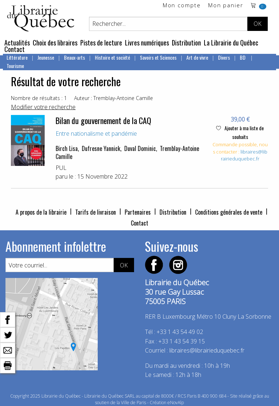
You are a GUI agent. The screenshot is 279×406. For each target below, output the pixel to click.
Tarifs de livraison (95, 212)
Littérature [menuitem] (17, 57)
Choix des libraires (55, 42)
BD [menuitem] (243, 57)
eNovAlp (175, 402)
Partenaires (138, 212)
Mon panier (225, 6)
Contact (14, 49)
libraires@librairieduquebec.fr (244, 155)
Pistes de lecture (101, 42)
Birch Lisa (67, 148)
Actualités (17, 42)
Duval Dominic (140, 148)
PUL (61, 168)
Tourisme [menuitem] (15, 65)
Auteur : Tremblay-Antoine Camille (113, 98)
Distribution (186, 42)
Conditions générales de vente (228, 212)
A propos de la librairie (41, 212)
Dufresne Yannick (101, 148)
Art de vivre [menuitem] (197, 57)
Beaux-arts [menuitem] (74, 57)
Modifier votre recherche (43, 107)
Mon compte (182, 6)
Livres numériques (147, 42)
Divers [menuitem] (224, 57)
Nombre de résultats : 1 (39, 98)
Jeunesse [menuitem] (45, 57)
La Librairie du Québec (231, 42)
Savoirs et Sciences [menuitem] (158, 57)
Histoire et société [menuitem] (112, 57)
